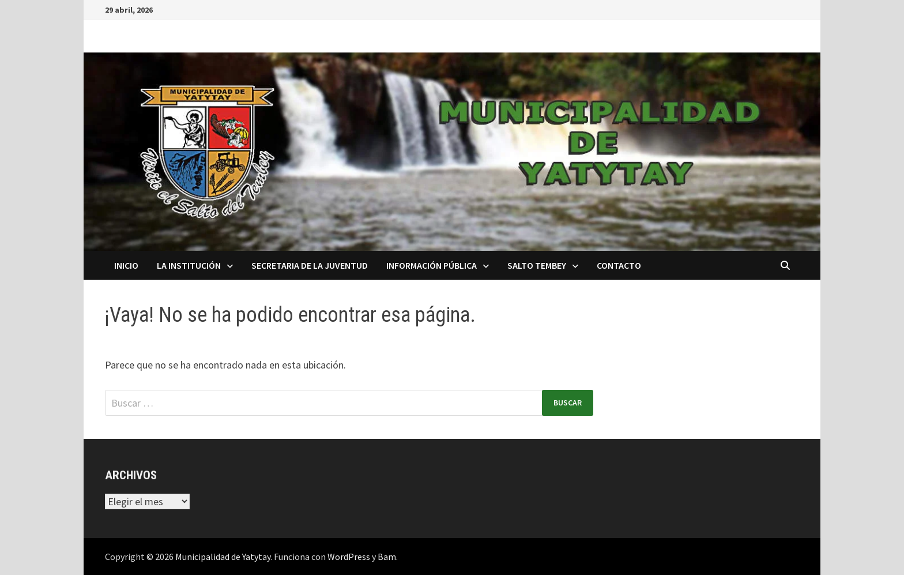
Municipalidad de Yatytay (222, 556)
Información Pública (431, 265)
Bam (387, 556)
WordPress (348, 556)
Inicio (126, 265)
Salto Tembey (536, 265)
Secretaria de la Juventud (309, 265)
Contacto (619, 265)
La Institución (189, 265)
